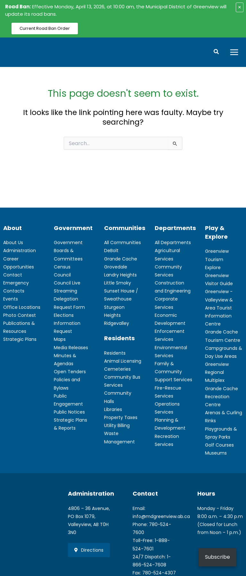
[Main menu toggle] (234, 52)
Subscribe (217, 557)
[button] (216, 52)
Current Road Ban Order (45, 28)
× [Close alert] (240, 7)
